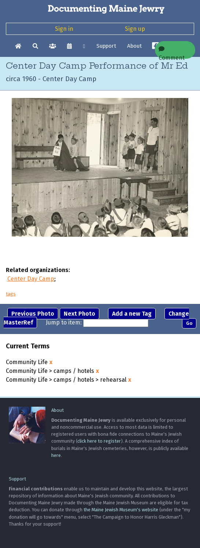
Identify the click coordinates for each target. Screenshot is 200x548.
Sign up (135, 28)
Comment (172, 52)
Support (106, 46)
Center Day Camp (30, 278)
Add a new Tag (132, 313)
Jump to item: (64, 322)
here (56, 455)
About (134, 46)
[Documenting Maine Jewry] (100, 9)
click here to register (99, 441)
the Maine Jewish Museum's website (121, 509)
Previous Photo (32, 313)
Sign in (64, 28)
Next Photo (79, 313)
